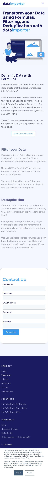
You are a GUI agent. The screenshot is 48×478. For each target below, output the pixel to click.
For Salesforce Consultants (14, 408)
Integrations (7, 391)
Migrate (5, 379)
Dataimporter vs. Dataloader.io (15, 437)
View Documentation (23, 134)
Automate (6, 383)
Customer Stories (9, 429)
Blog (3, 425)
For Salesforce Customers (13, 404)
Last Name (8, 293)
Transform (6, 375)
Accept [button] (18, 473)
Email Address (9, 303)
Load (3, 371)
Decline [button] (29, 473)
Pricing (4, 387)
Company (7, 312)
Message (7, 321)
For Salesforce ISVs (10, 412)
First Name (8, 284)
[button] (43, 3)
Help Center (7, 433)
